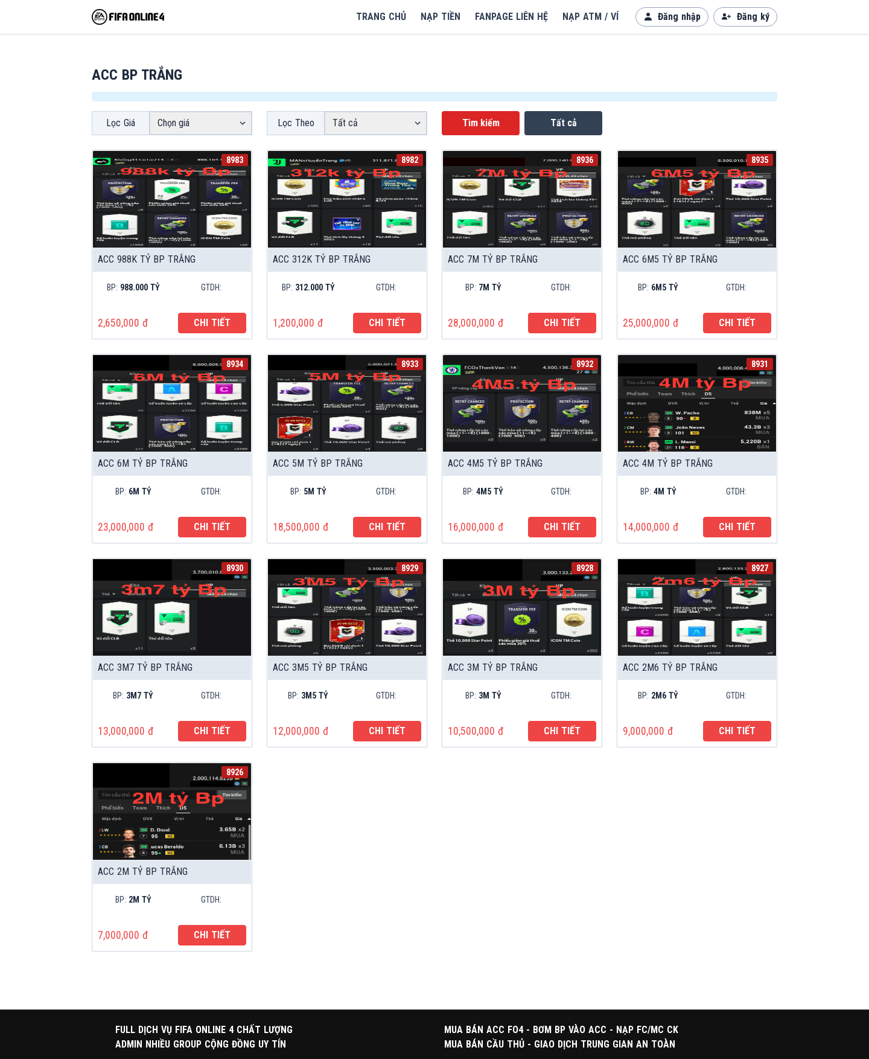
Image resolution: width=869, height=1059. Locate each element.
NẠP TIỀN (440, 16)
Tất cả (563, 123)
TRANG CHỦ (381, 16)
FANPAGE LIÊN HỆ (511, 16)
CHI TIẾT (212, 322)
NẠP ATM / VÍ (590, 16)
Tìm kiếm (481, 123)
